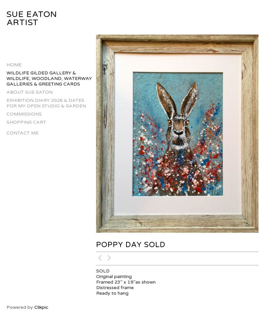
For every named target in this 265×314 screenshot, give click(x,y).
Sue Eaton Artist (32, 18)
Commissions (24, 114)
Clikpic (41, 307)
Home (14, 65)
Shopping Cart (26, 122)
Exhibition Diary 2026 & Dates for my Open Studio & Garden (46, 103)
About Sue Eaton (30, 92)
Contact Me (23, 133)
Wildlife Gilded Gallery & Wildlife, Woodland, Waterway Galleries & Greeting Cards (49, 78)
